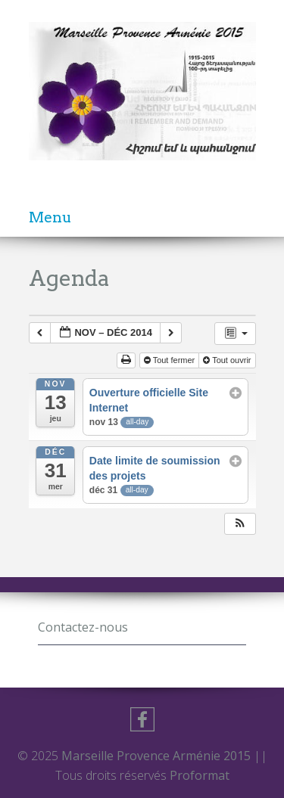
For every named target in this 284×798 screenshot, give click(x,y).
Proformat (199, 775)
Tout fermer (169, 360)
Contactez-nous (83, 627)
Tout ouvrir (227, 360)
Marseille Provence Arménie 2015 (157, 755)
